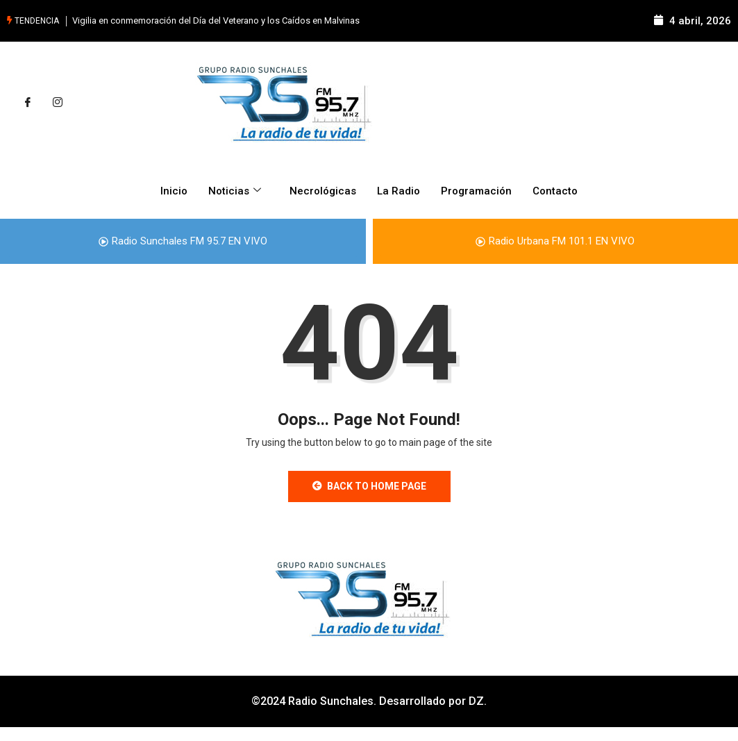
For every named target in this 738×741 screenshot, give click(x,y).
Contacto (555, 191)
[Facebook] (27, 102)
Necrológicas (323, 191)
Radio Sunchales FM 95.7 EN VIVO (183, 241)
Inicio (173, 191)
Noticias (236, 191)
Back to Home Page (369, 486)
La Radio (398, 191)
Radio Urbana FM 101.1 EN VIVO (555, 241)
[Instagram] (57, 102)
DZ (476, 701)
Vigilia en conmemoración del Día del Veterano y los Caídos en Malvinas (216, 20)
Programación (476, 191)
